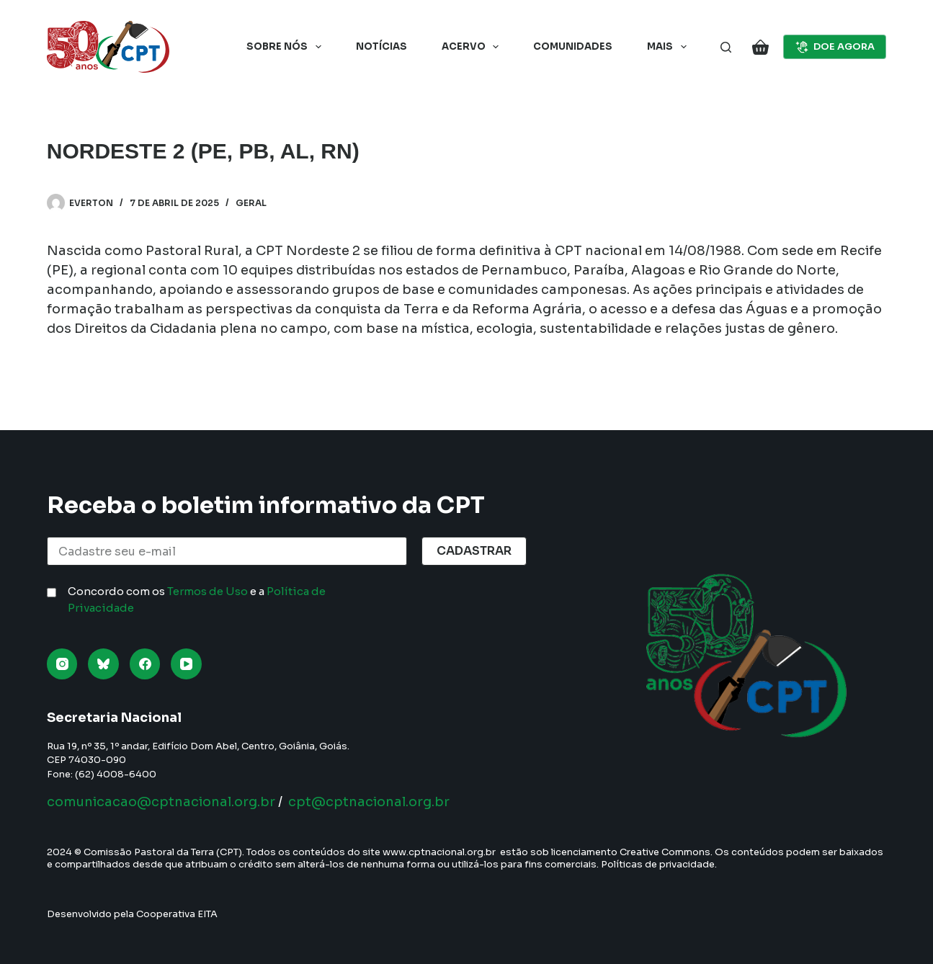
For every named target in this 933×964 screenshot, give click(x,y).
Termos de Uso (207, 591)
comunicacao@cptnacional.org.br (161, 802)
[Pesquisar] (725, 47)
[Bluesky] (103, 663)
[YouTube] (186, 663)
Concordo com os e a (197, 599)
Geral (251, 202)
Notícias (381, 46)
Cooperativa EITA (177, 914)
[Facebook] (145, 663)
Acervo (473, 46)
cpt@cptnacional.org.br (369, 802)
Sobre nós (286, 46)
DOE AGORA (835, 47)
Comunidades (572, 46)
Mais (669, 46)
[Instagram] (62, 663)
